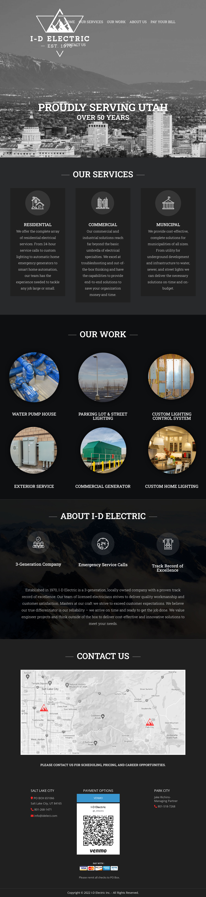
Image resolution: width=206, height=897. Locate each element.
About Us (138, 22)
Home (69, 22)
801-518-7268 (166, 806)
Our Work (116, 22)
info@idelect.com (45, 816)
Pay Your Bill (163, 22)
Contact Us (75, 45)
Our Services (91, 22)
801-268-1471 (43, 809)
